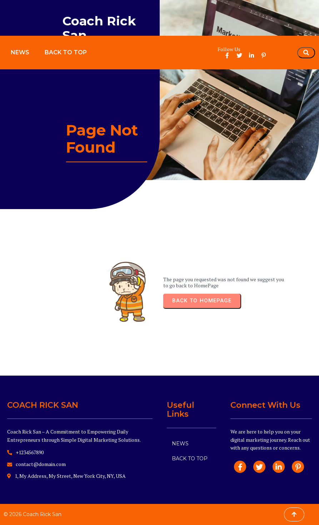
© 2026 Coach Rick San (32, 514)
